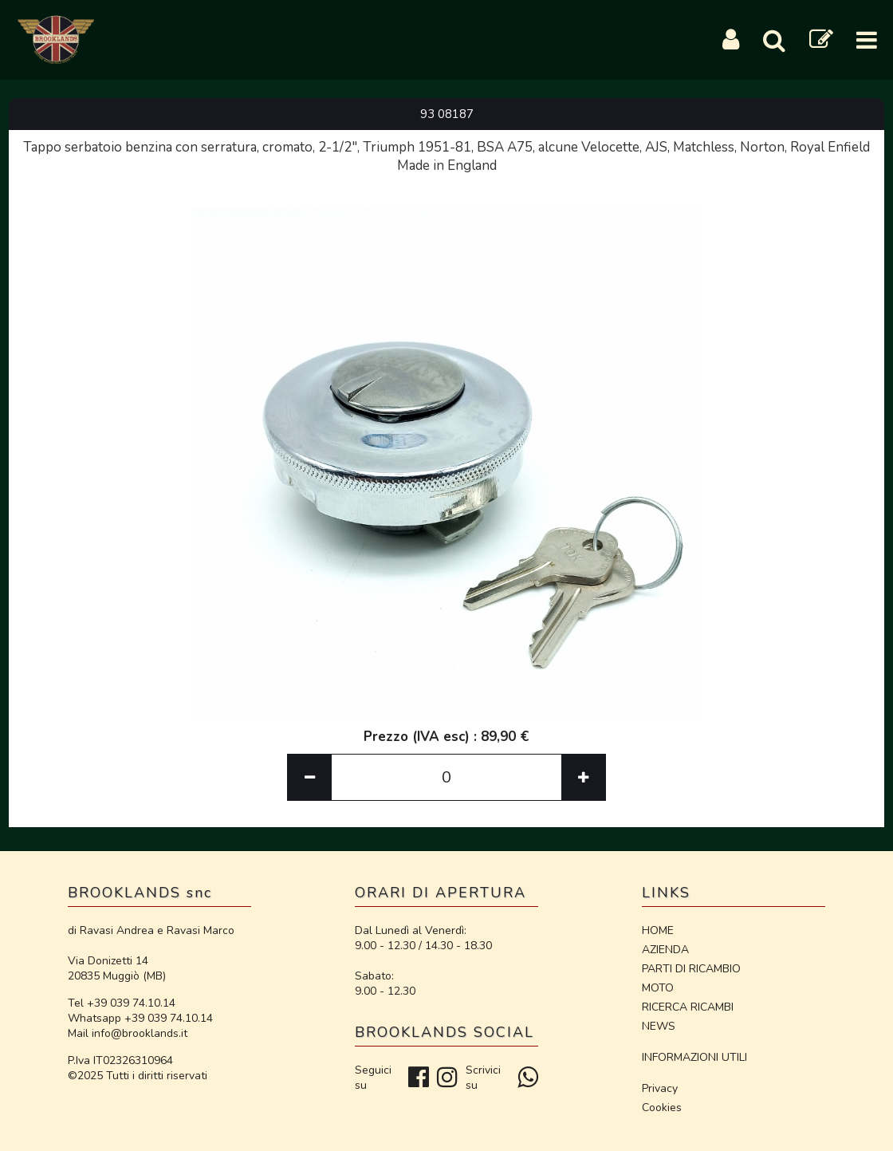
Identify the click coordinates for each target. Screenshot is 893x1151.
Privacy (660, 1088)
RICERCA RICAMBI (688, 1007)
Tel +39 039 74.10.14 (121, 1003)
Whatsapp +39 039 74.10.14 (140, 1018)
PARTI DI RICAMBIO (691, 968)
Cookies (662, 1107)
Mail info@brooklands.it (127, 1033)
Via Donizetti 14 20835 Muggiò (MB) (117, 968)
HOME (658, 930)
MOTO (658, 987)
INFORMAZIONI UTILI (694, 1057)
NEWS (658, 1026)
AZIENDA (665, 949)
